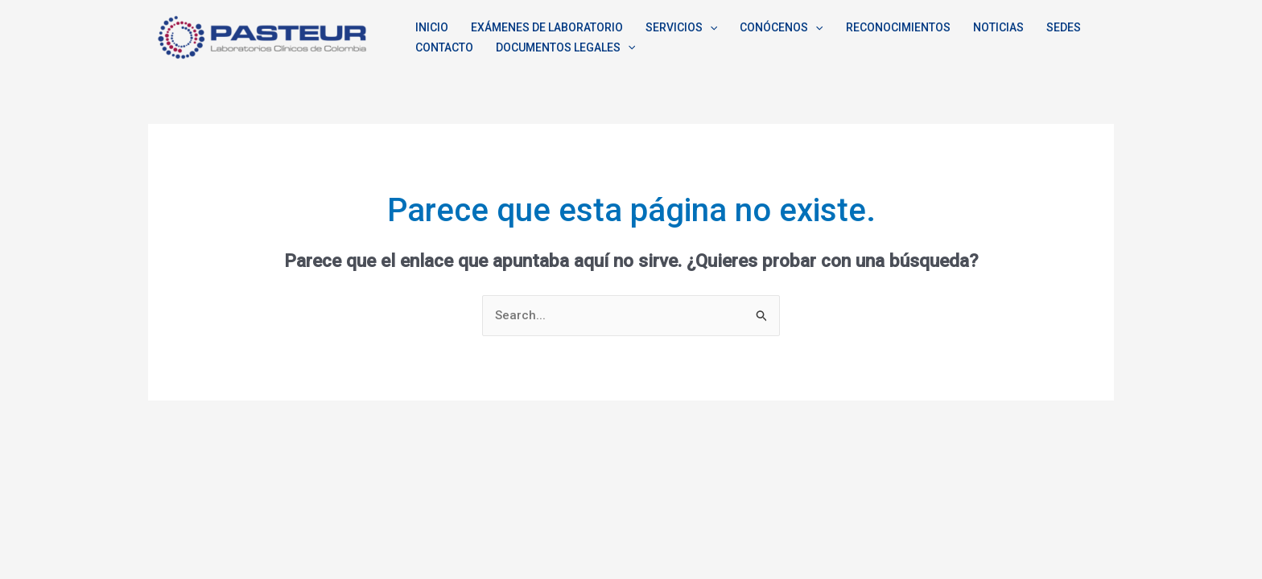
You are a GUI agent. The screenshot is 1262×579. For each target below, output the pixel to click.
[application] (710, 28)
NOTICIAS (998, 27)
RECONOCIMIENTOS (898, 27)
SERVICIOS (681, 28)
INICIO (431, 27)
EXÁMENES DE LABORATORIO (547, 27)
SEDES (1063, 27)
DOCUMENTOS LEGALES (565, 48)
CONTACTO (444, 47)
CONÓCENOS (781, 28)
